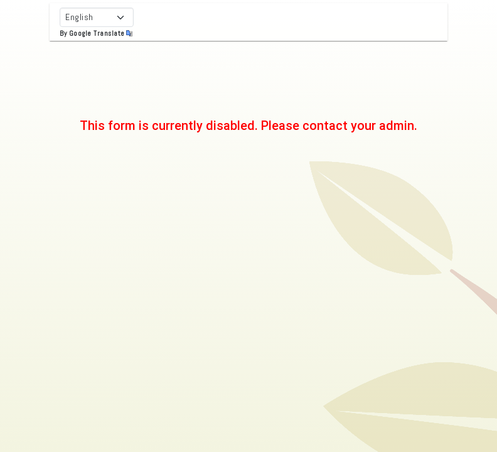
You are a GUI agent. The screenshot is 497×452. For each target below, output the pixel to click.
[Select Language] (97, 17)
